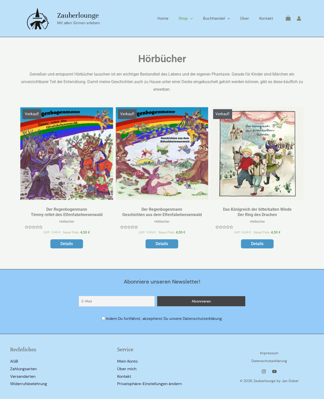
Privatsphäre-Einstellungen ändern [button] (149, 383)
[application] (197, 18)
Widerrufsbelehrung (28, 383)
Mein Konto (127, 361)
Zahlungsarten (23, 368)
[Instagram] (263, 370)
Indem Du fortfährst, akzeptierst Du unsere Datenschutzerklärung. (164, 318)
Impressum (269, 353)
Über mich (126, 368)
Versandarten (22, 376)
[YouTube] (274, 370)
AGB (14, 361)
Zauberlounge (78, 15)
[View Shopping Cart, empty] (285, 18)
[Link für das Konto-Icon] (299, 18)
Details (66, 244)
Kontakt (124, 376)
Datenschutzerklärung (269, 360)
